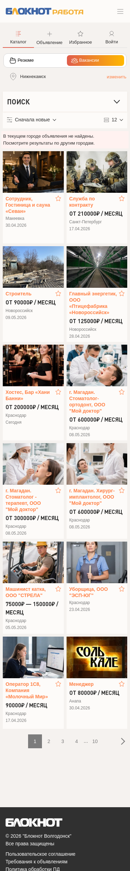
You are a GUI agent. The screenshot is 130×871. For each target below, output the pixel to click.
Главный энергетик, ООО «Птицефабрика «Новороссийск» (93, 303)
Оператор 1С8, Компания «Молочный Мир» (27, 690)
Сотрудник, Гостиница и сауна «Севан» (28, 205)
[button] (49, 37)
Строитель (19, 293)
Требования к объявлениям (37, 861)
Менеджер (81, 684)
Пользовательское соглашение (41, 854)
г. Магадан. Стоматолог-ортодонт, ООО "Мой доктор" (87, 401)
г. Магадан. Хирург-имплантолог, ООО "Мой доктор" (92, 497)
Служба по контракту (82, 202)
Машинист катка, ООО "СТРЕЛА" (26, 592)
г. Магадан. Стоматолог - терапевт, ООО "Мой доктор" (23, 500)
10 (95, 741)
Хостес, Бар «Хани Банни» (28, 395)
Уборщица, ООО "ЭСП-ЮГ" (88, 592)
